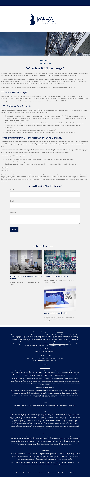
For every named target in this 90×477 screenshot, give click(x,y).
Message (13, 212)
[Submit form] (14, 229)
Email (12, 201)
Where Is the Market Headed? (55, 313)
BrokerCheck (60, 332)
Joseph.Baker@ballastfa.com (70, 472)
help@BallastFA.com (45, 368)
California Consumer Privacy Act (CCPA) (58, 344)
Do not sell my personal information (56, 345)
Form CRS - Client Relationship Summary (45, 351)
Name (12, 189)
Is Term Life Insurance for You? (56, 276)
